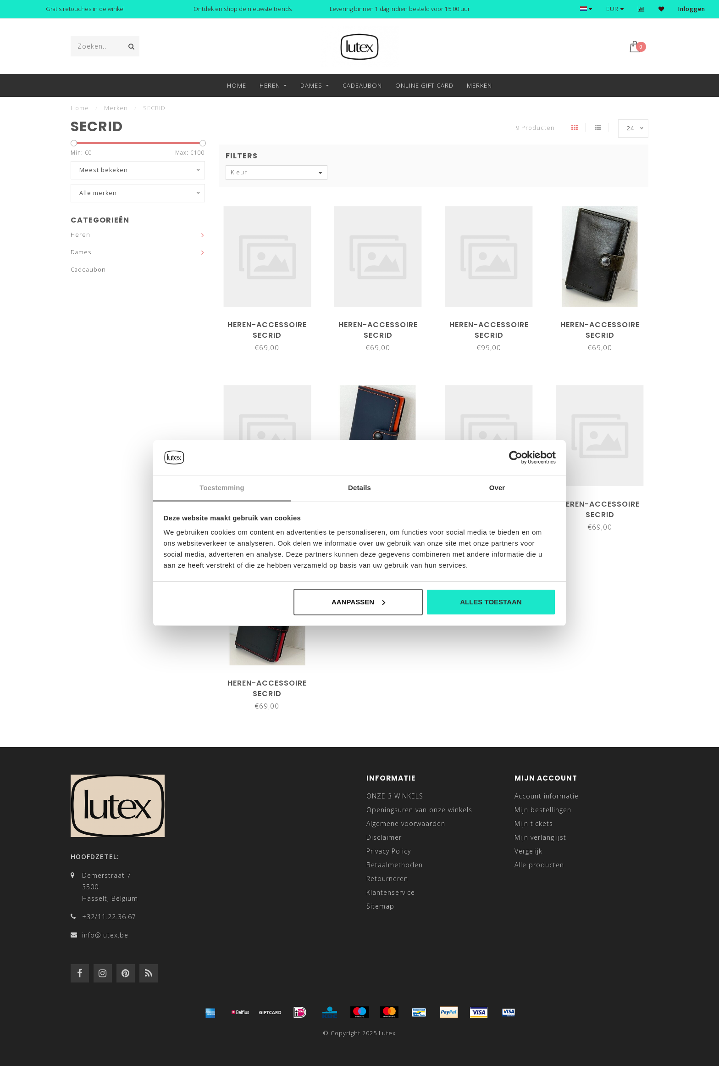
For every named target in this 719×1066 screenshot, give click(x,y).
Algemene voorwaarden (405, 823)
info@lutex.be (105, 935)
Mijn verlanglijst (540, 837)
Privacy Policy (388, 851)
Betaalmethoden (394, 864)
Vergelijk (528, 851)
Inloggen (691, 9)
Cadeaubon (362, 85)
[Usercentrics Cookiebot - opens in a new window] (516, 457)
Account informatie (546, 796)
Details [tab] (359, 487)
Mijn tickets (533, 823)
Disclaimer (384, 837)
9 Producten (535, 128)
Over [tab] (497, 487)
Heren (270, 85)
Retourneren (387, 878)
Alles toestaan (490, 602)
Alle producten (539, 864)
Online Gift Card (424, 85)
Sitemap (380, 906)
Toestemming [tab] (221, 487)
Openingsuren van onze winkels (419, 809)
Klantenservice (390, 892)
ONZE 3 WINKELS (394, 796)
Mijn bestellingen (542, 809)
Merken (479, 85)
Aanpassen (358, 602)
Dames (311, 85)
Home (236, 85)
